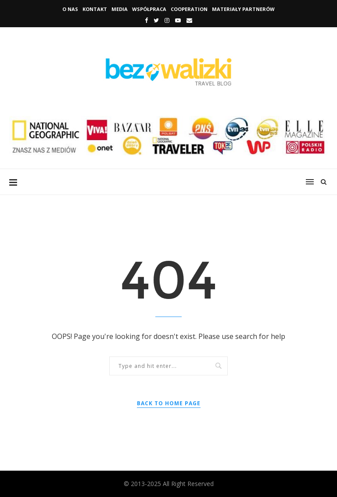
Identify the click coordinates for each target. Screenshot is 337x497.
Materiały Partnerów (243, 9)
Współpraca (149, 9)
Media (119, 9)
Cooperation (189, 9)
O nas (70, 9)
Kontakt (94, 9)
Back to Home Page (169, 403)
